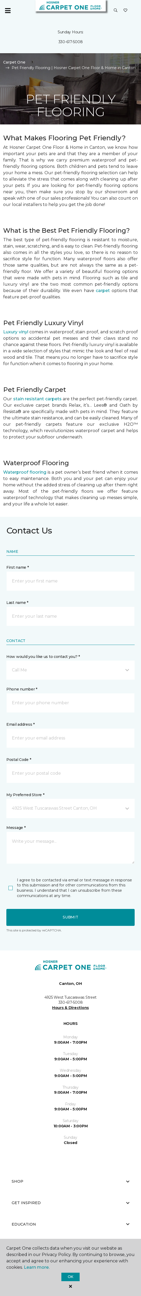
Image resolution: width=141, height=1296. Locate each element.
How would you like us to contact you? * (43, 656)
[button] (116, 10)
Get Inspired (70, 1202)
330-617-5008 (70, 41)
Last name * (17, 602)
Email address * (20, 724)
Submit (70, 917)
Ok (70, 1276)
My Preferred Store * (25, 795)
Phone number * (21, 689)
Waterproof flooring (24, 472)
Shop (70, 1181)
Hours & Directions (70, 1007)
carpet (103, 290)
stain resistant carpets (37, 398)
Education (70, 1224)
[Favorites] (125, 10)
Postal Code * (18, 759)
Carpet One (14, 62)
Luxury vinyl (15, 331)
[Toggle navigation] (7, 10)
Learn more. (36, 1267)
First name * (17, 567)
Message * (15, 827)
